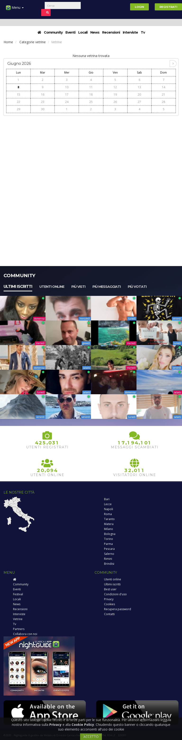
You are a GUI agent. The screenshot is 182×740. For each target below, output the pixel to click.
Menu (15, 9)
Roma (108, 514)
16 (42, 94)
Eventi (70, 32)
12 (115, 87)
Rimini (108, 559)
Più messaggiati (106, 287)
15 (18, 94)
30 (42, 109)
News (94, 32)
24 (66, 102)
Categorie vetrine (32, 42)
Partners (18, 629)
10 (66, 87)
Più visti (78, 287)
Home (8, 42)
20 (139, 94)
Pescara (109, 549)
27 (139, 102)
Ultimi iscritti (18, 286)
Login (139, 7)
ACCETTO (91, 736)
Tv (143, 32)
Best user (110, 589)
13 (139, 87)
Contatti (109, 614)
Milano (108, 529)
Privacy (109, 599)
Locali (82, 32)
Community (53, 32)
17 (66, 94)
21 (163, 94)
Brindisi (109, 564)
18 (91, 94)
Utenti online (51, 287)
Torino (108, 539)
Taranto (109, 519)
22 (18, 102)
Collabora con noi (25, 634)
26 (115, 102)
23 (42, 102)
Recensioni (111, 32)
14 (163, 87)
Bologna (109, 534)
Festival (18, 594)
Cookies (109, 604)
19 (115, 94)
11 (91, 87)
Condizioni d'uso (115, 594)
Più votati (137, 287)
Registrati (168, 7)
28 (163, 102)
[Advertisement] (91, 151)
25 (91, 102)
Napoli (108, 509)
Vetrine (18, 619)
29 (18, 109)
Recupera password (117, 609)
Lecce (108, 504)
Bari (106, 499)
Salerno (109, 554)
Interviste (130, 32)
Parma (108, 544)
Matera (109, 524)
